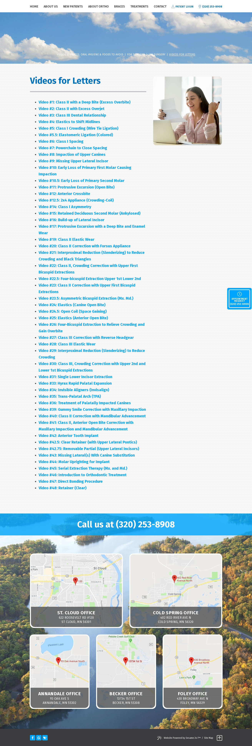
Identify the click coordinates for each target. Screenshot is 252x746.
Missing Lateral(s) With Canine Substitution (87, 455)
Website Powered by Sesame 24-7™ (182, 738)
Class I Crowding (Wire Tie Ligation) (78, 128)
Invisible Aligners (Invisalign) (74, 390)
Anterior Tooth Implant (68, 435)
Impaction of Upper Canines (72, 154)
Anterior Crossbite (64, 193)
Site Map (208, 738)
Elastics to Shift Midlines (69, 121)
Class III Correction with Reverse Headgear (86, 337)
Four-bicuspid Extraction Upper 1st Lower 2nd (90, 278)
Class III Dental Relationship (72, 115)
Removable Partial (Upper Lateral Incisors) (89, 448)
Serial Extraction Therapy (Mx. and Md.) (83, 468)
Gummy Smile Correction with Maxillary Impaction (92, 409)
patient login (182, 6)
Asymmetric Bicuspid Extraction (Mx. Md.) (86, 298)
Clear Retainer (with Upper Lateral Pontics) (88, 442)
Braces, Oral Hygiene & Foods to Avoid (96, 54)
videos (61, 54)
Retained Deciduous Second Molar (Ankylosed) (90, 213)
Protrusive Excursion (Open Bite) (77, 187)
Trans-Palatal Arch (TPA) (70, 396)
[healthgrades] (45, 737)
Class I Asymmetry (65, 206)
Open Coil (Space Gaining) (73, 311)
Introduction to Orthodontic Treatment (82, 475)
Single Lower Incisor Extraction (75, 376)
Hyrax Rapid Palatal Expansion (75, 383)
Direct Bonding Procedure (71, 481)
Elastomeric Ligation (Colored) (76, 135)
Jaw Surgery (157, 54)
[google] (39, 737)
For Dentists (136, 54)
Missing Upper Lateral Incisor (73, 161)
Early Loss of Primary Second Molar (81, 180)
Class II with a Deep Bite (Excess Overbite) (85, 102)
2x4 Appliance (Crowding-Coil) (76, 200)
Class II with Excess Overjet (71, 108)
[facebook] (32, 737)
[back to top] (219, 738)
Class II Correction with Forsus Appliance (85, 246)
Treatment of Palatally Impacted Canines (85, 403)
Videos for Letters (182, 54)
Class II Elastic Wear (66, 239)
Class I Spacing (61, 141)
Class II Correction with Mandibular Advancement (92, 416)
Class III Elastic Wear (67, 344)
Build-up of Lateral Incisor (71, 220)
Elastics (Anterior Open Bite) (73, 318)
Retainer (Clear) (62, 488)
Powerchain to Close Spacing (73, 148)
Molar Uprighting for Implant (74, 461)
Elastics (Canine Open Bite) (72, 305)
